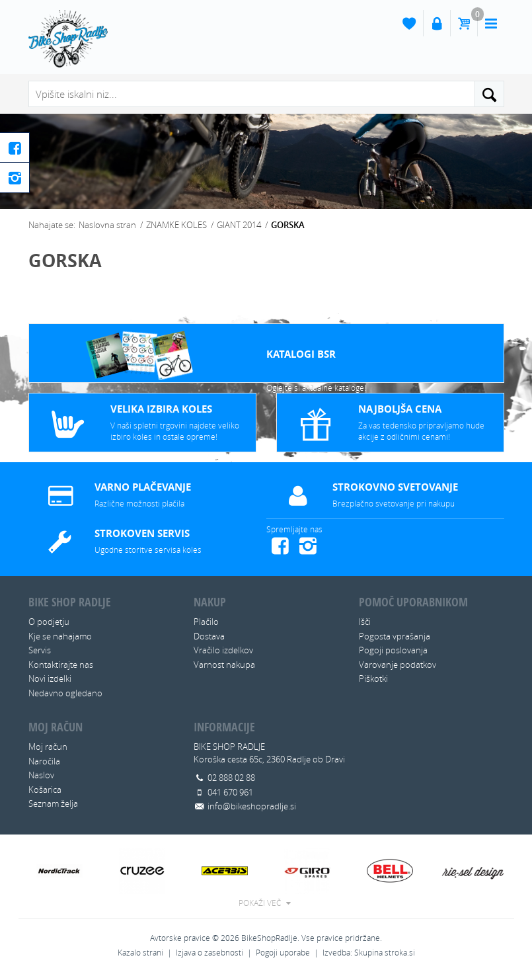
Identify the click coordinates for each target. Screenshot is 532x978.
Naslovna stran (107, 225)
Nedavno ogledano (65, 693)
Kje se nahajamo (60, 636)
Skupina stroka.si (384, 952)
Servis (39, 650)
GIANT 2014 (239, 225)
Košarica (44, 789)
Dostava (209, 636)
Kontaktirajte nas (60, 665)
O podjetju (48, 622)
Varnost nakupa (224, 665)
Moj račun (47, 747)
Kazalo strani (140, 952)
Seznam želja (53, 803)
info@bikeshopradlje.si (252, 806)
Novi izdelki (49, 678)
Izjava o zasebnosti (209, 952)
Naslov (41, 775)
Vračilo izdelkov (223, 650)
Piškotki (373, 678)
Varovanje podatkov (397, 665)
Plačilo (206, 622)
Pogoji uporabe (283, 952)
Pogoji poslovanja (393, 650)
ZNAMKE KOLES (176, 225)
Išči (365, 622)
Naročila (44, 761)
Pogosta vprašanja (394, 636)
